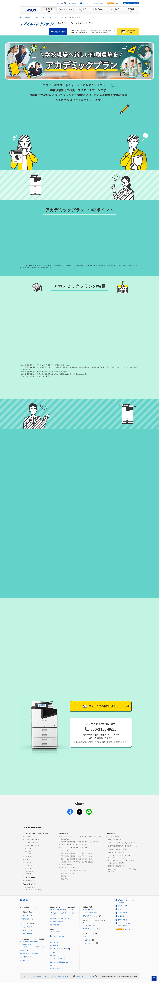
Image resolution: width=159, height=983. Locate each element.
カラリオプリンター (27, 927)
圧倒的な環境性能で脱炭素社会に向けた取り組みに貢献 (79, 842)
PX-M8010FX (29, 859)
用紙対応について (67, 879)
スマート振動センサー (90, 912)
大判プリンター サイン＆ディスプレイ (61, 909)
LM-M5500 (28, 857)
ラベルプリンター (25, 960)
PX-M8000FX (29, 862)
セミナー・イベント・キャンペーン (94, 3)
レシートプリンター (26, 957)
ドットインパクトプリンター (29, 953)
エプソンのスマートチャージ (57, 17)
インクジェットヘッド (90, 925)
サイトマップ (26, 976)
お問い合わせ (72, 3)
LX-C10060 (28, 837)
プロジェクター (54, 942)
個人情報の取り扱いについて (64, 976)
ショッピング (122, 913)
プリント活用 (122, 906)
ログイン (113, 3)
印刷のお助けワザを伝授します (118, 852)
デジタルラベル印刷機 (56, 921)
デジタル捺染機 (54, 925)
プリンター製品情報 (58, 936)
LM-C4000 (28, 854)
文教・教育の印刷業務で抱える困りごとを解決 (76, 853)
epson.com (91, 976)
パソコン (52, 952)
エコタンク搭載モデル (28, 933)
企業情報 (121, 916)
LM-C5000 (28, 851)
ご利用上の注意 (48, 976)
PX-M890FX (29, 871)
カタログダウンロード (68, 867)
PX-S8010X (28, 865)
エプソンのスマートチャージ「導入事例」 (75, 847)
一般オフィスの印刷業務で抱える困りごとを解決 (77, 862)
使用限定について (67, 876)
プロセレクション (26, 930)
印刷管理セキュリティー (57, 968)
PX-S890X (28, 874)
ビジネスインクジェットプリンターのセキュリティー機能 (121, 862)
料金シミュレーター (67, 850)
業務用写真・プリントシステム (59, 918)
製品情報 (27, 17)
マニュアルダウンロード (116, 840)
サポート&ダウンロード (126, 909)
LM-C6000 (28, 848)
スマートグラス (54, 945)
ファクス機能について (68, 865)
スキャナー (53, 955)
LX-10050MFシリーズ (32, 839)
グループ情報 (59, 3)
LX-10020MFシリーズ (32, 845)
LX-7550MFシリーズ (31, 842)
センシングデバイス (89, 943)
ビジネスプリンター (39, 17)
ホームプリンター (26, 915)
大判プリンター (24, 950)
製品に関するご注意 (67, 873)
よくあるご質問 (113, 837)
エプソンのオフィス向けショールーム (73, 870)
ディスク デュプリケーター (58, 958)
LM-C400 (28, 868)
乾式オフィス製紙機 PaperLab (59, 962)
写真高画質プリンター (28, 919)
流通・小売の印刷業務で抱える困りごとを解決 (76, 859)
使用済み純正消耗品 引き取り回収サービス (122, 846)
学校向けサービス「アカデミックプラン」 (75, 845)
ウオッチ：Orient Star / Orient (59, 949)
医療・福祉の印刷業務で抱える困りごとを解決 (76, 856)
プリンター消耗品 (55, 931)
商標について (81, 976)
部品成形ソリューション (90, 916)
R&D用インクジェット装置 (91, 929)
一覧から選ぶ (29, 881)
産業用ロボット (88, 909)
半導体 (85, 936)
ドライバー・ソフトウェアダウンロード (121, 843)
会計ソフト (53, 965)
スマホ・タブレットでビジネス (118, 849)
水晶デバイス (87, 940)
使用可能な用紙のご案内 (116, 866)
